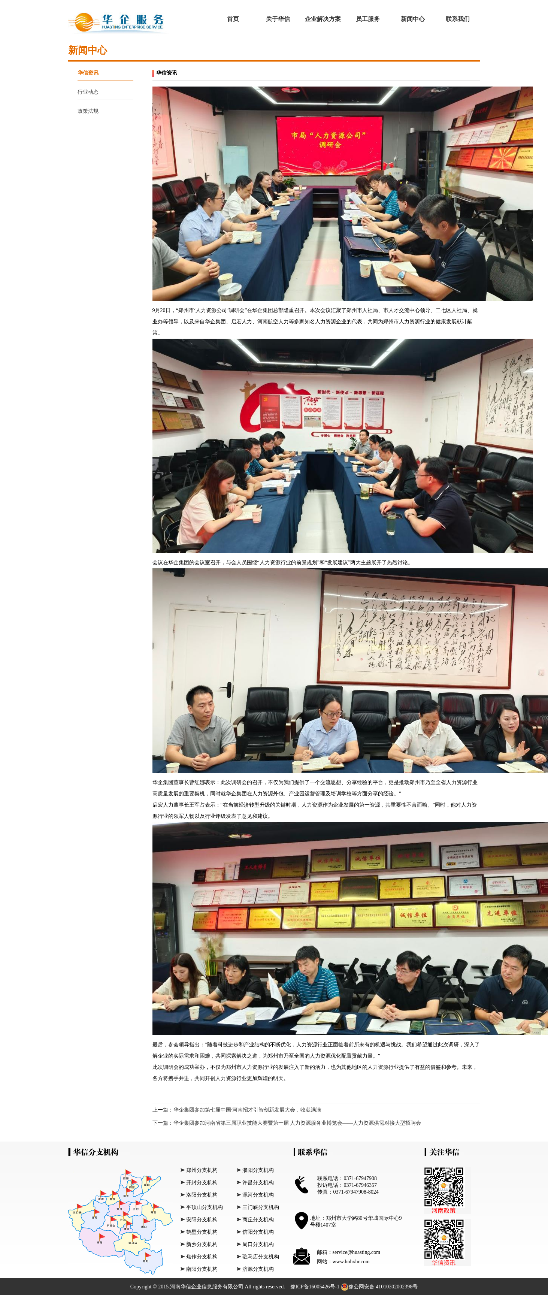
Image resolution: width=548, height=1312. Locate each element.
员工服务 (368, 19)
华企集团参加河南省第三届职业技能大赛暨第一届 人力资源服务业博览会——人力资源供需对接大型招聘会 (297, 1123)
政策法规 (88, 111)
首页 (233, 19)
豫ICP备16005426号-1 (315, 1287)
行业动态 (88, 92)
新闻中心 (413, 19)
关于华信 (278, 19)
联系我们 (458, 19)
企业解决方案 (323, 19)
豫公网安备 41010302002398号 (379, 1287)
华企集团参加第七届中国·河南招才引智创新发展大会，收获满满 (247, 1110)
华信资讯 (88, 73)
